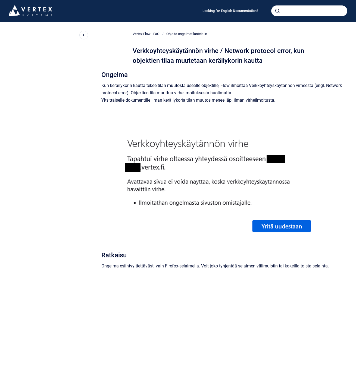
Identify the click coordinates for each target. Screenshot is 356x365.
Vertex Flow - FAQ (146, 34)
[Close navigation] (83, 35)
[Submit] (277, 11)
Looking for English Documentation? (230, 11)
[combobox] (309, 11)
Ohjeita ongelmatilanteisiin (186, 34)
